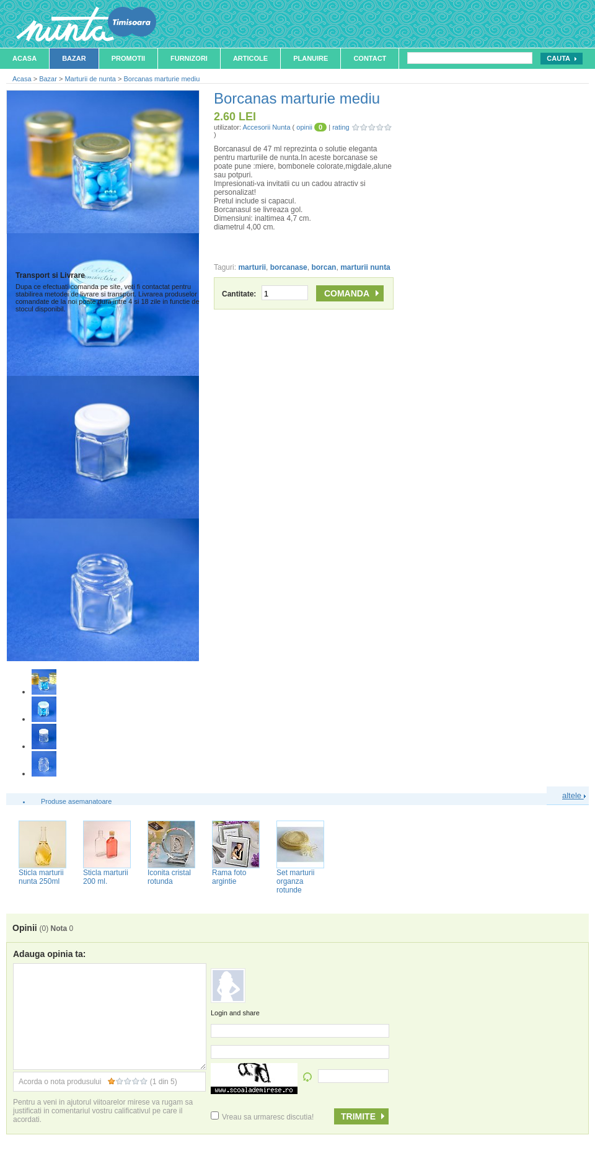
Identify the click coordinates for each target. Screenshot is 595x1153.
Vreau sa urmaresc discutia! (262, 1117)
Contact (369, 58)
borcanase (288, 267)
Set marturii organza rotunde (295, 881)
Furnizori (189, 58)
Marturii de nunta (90, 78)
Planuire (310, 58)
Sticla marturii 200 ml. (105, 877)
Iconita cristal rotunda (169, 877)
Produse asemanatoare (76, 801)
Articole (250, 58)
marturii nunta (365, 267)
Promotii (128, 58)
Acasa (24, 58)
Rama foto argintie (229, 877)
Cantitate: (265, 294)
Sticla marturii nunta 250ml (41, 877)
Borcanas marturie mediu (162, 78)
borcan (323, 267)
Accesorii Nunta (266, 127)
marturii (252, 267)
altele (574, 795)
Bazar (74, 58)
